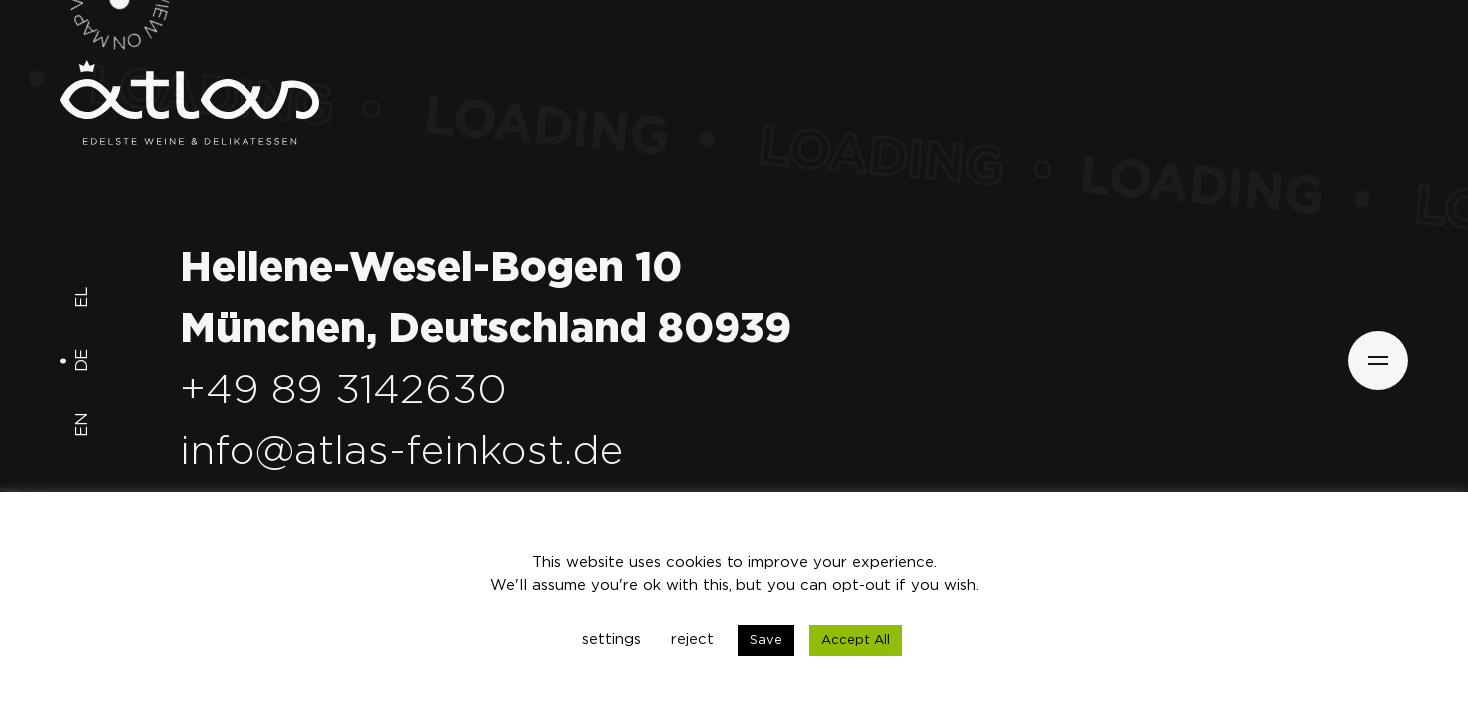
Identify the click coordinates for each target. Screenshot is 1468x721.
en (82, 425)
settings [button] (611, 639)
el (82, 297)
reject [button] (692, 639)
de (82, 361)
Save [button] (766, 640)
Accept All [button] (855, 640)
